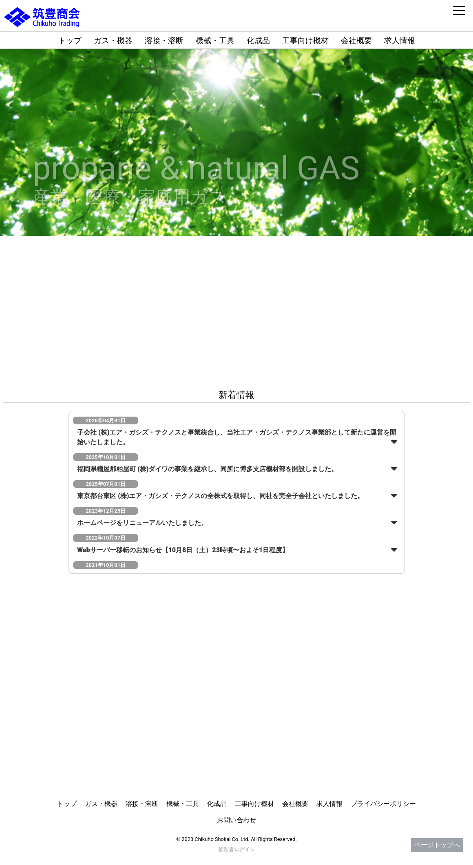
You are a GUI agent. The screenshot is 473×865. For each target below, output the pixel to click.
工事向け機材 (305, 40)
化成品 (258, 40)
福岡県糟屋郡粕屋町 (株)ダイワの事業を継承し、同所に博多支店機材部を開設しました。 (207, 469)
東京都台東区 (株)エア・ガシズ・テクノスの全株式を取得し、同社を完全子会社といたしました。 (220, 496)
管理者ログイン (236, 849)
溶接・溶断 (164, 40)
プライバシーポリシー (383, 804)
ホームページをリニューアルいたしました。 (142, 523)
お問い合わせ (236, 820)
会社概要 (356, 40)
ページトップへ (437, 845)
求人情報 (399, 40)
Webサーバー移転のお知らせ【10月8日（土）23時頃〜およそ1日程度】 (183, 550)
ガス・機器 (113, 40)
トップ (70, 40)
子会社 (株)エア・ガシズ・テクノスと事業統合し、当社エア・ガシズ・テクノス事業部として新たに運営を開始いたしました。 (236, 437)
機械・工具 (215, 40)
